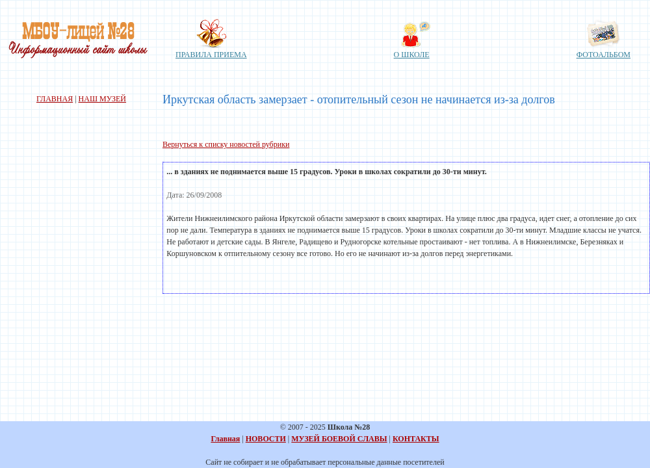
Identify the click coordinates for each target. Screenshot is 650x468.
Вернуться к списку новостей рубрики (225, 144)
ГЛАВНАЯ (54, 98)
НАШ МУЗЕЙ (102, 98)
